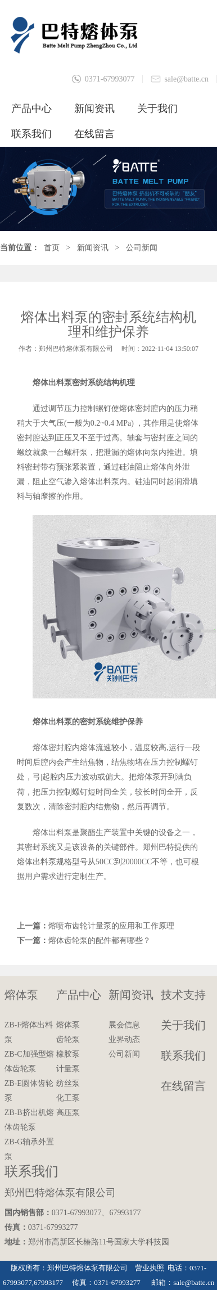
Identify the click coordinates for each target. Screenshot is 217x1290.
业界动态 (124, 1039)
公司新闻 (141, 247)
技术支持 (183, 995)
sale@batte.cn (186, 79)
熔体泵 (21, 995)
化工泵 (68, 1098)
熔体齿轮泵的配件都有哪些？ (99, 940)
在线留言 (94, 133)
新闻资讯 (94, 108)
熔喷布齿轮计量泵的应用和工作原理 (111, 926)
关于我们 (157, 108)
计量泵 (68, 1069)
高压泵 (68, 1112)
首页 (52, 247)
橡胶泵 (68, 1054)
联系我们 (31, 133)
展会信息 (124, 1025)
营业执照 (149, 1268)
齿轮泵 (68, 1039)
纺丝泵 (68, 1083)
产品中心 (31, 108)
